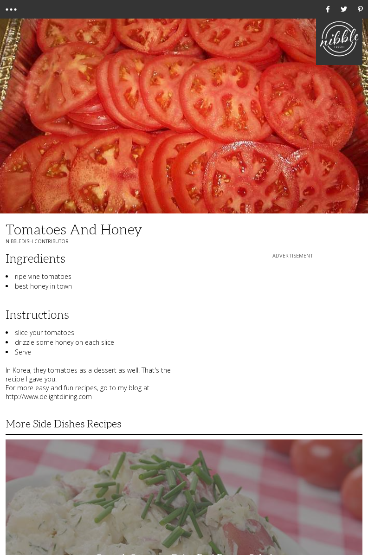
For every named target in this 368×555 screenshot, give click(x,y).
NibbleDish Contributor (37, 241)
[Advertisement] (292, 318)
